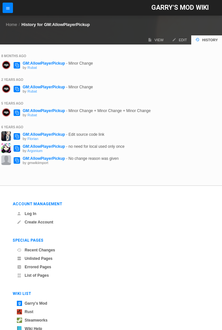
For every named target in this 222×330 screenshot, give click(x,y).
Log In (26, 213)
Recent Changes (36, 250)
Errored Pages (34, 267)
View (156, 39)
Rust (25, 311)
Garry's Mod (32, 303)
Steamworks (32, 320)
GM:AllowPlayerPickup (44, 63)
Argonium (34, 151)
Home (11, 24)
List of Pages (33, 275)
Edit (179, 39)
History (206, 39)
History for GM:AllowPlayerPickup (55, 24)
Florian (33, 139)
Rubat (32, 68)
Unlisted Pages (35, 258)
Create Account (35, 222)
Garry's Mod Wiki (180, 7)
